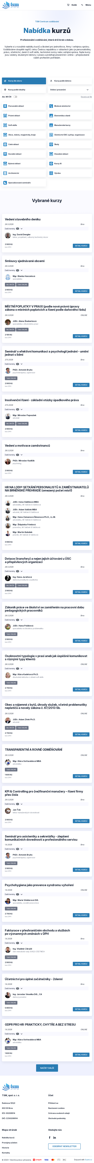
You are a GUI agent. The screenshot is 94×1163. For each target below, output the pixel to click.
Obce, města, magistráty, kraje (19, 135)
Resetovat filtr (86, 97)
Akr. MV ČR (6, 97)
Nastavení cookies (56, 1108)
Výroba (55, 173)
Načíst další (47, 1068)
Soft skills (10, 125)
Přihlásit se (53, 1103)
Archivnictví (11, 173)
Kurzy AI (55, 164)
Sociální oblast (12, 154)
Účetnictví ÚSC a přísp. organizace (67, 135)
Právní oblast (11, 116)
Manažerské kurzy (59, 125)
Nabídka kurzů (8, 1138)
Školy (54, 144)
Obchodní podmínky (57, 1118)
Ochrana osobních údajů (59, 1113)
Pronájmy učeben (9, 1143)
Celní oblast (11, 144)
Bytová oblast (11, 164)
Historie (5, 1148)
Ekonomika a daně (59, 116)
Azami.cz (88, 1160)
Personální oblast (13, 106)
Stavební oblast (58, 154)
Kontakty (6, 1153)
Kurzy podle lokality (14, 90)
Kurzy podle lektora (60, 81)
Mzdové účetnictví (59, 106)
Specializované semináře (17, 183)
